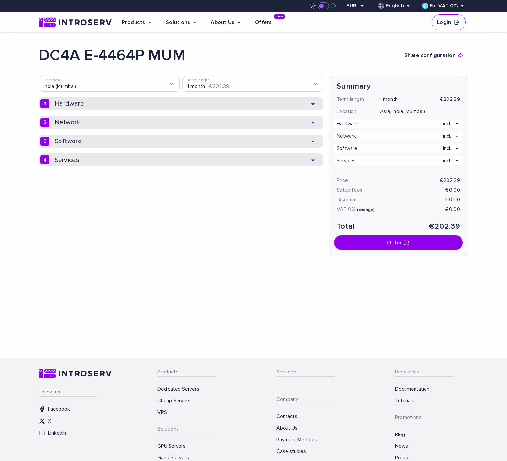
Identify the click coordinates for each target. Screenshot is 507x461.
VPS (162, 412)
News (401, 446)
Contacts (286, 416)
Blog (400, 434)
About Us (286, 428)
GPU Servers (171, 446)
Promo (402, 458)
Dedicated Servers (178, 389)
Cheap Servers (173, 400)
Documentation (412, 389)
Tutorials (404, 400)
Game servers (173, 458)
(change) (366, 209)
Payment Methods (296, 439)
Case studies (291, 451)
